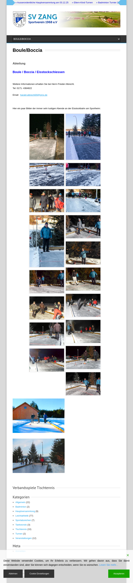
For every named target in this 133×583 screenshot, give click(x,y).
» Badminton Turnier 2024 (109, 2)
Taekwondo (21, 524)
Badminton (20, 506)
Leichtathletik (22, 515)
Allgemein (20, 502)
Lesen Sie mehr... (108, 564)
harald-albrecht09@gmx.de (33, 95)
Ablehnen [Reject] (13, 573)
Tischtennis (21, 529)
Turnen (19, 533)
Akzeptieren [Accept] (118, 573)
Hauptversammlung (25, 511)
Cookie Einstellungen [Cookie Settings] (39, 573)
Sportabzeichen (23, 520)
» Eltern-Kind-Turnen (82, 2)
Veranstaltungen (23, 538)
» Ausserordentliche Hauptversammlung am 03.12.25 (41, 2)
